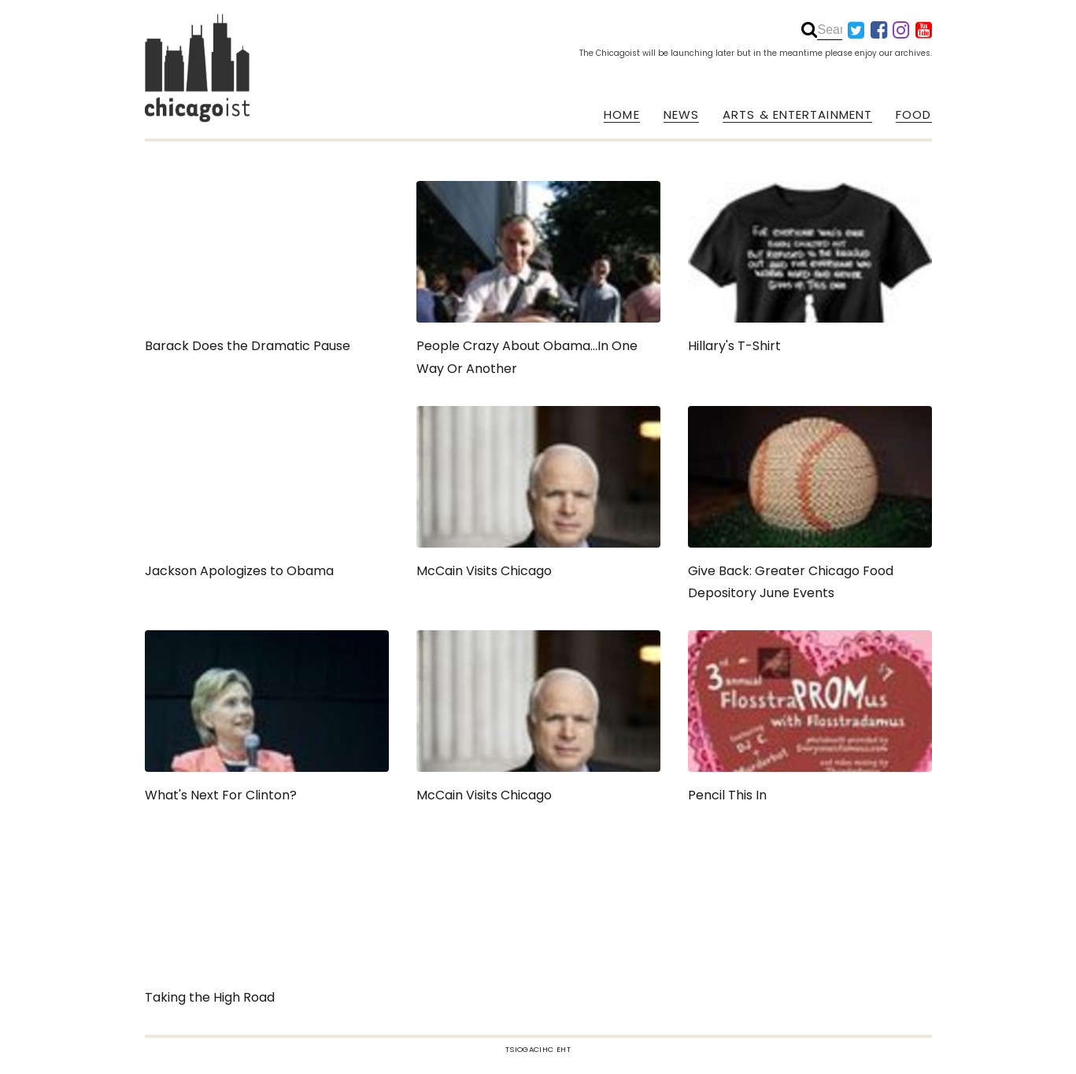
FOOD (913, 115)
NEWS (681, 115)
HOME (621, 115)
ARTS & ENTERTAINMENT (797, 115)
